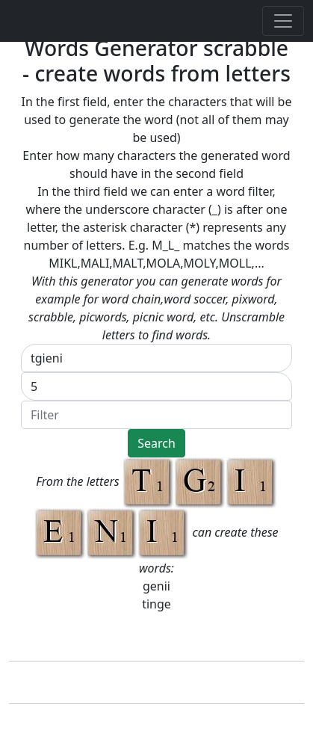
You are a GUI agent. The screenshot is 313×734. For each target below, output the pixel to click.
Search (156, 443)
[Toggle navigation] (283, 21)
